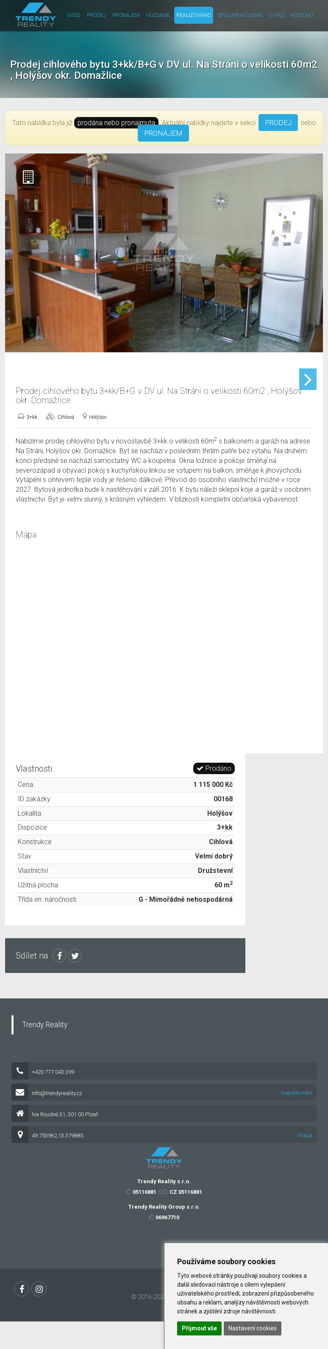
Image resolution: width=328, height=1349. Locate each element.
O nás (276, 15)
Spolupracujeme (240, 15)
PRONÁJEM (163, 133)
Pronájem (126, 15)
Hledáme (158, 15)
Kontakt (302, 15)
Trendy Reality (44, 1057)
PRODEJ (278, 122)
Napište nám (296, 1125)
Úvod (74, 15)
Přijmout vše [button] (199, 1328)
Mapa (304, 1167)
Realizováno (193, 15)
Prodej (96, 15)
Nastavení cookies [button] (252, 1328)
